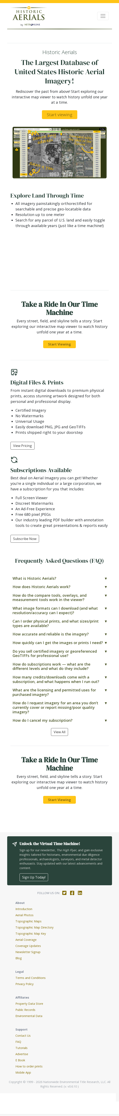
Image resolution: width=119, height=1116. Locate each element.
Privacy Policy (24, 984)
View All (59, 732)
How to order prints (29, 1066)
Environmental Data (28, 1016)
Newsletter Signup (27, 952)
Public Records (25, 1010)
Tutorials (21, 1048)
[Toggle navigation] (103, 16)
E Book (20, 1060)
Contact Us (23, 1036)
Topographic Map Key (30, 933)
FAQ (18, 1042)
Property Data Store (29, 1004)
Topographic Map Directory (34, 927)
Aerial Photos (24, 915)
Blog (18, 958)
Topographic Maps (28, 921)
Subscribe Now (24, 538)
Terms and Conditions (30, 978)
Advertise (21, 1054)
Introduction (23, 909)
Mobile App (23, 1072)
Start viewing (59, 114)
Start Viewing (59, 344)
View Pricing (22, 445)
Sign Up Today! (33, 877)
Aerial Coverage (26, 940)
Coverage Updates (28, 946)
